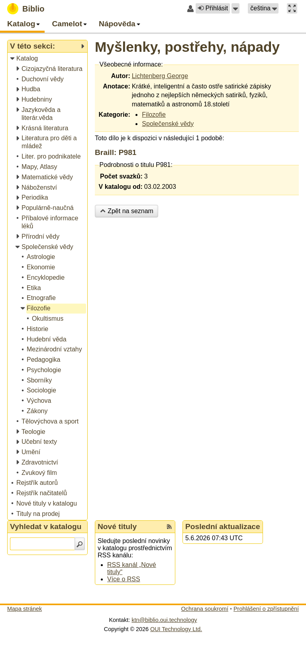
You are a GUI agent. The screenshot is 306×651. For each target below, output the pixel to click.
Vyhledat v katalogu (46, 526)
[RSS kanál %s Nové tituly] (169, 526)
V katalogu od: (121, 186)
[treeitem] (48, 59)
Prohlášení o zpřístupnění (266, 609)
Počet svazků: (121, 176)
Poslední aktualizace (222, 526)
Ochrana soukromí (204, 609)
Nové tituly (117, 526)
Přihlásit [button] (213, 8)
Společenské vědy (168, 123)
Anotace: (116, 86)
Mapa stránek (24, 609)
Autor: (120, 76)
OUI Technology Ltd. (176, 629)
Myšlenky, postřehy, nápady (187, 47)
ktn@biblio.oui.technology (164, 620)
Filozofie (154, 114)
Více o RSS (123, 579)
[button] (235, 8)
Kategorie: (114, 114)
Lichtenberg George (160, 76)
